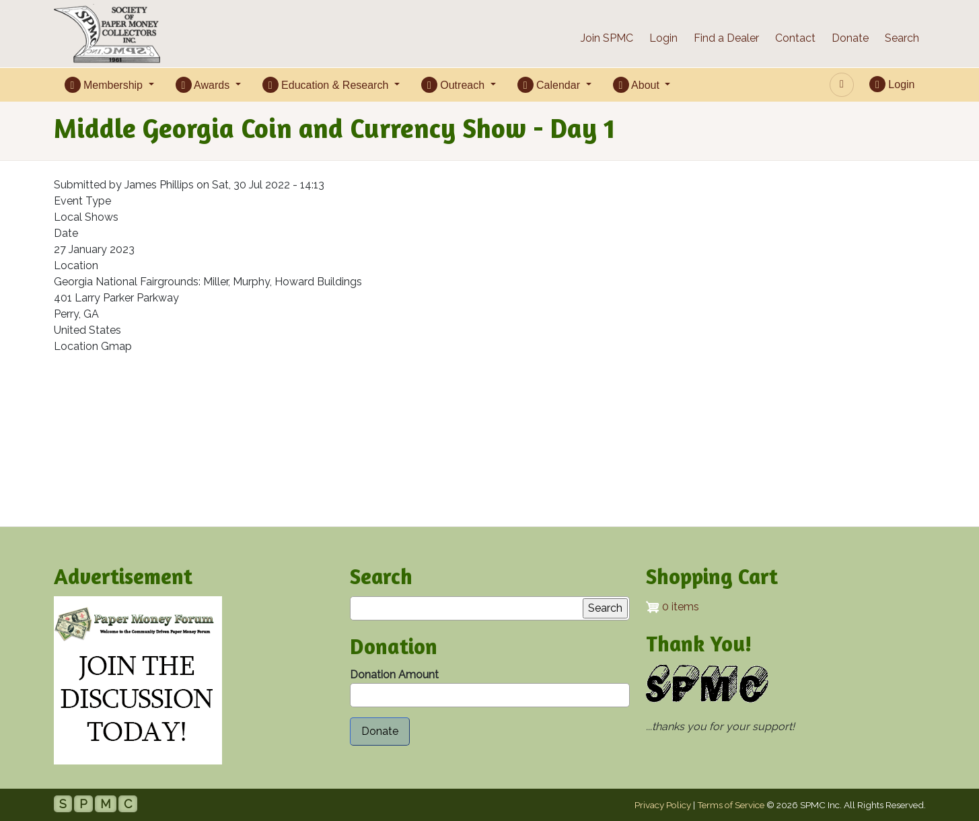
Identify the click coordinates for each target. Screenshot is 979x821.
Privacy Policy (662, 804)
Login (663, 38)
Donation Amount (394, 674)
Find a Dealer (726, 38)
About (638, 85)
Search (902, 38)
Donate (850, 38)
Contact (795, 38)
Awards (204, 85)
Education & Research (327, 85)
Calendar (550, 85)
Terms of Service (730, 804)
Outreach (454, 85)
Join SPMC (607, 38)
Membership (105, 85)
